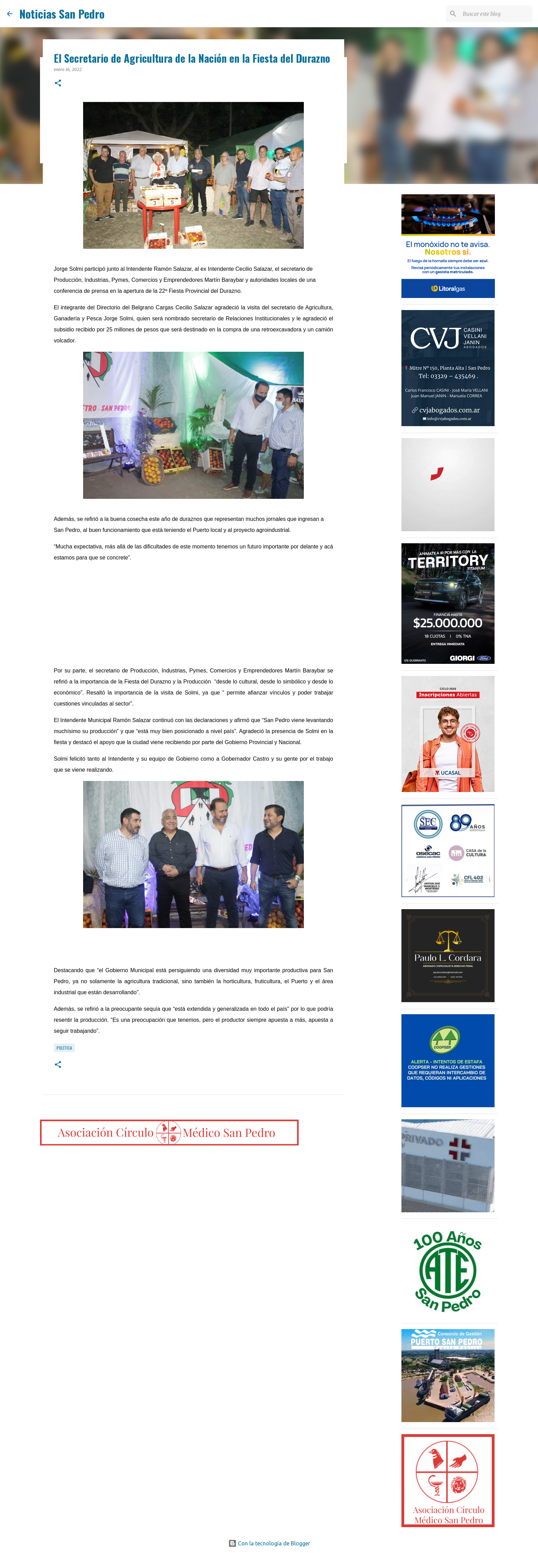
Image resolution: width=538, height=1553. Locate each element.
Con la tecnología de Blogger (269, 1543)
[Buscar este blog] (496, 14)
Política (64, 1048)
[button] (58, 83)
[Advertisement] (193, 617)
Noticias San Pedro (61, 14)
